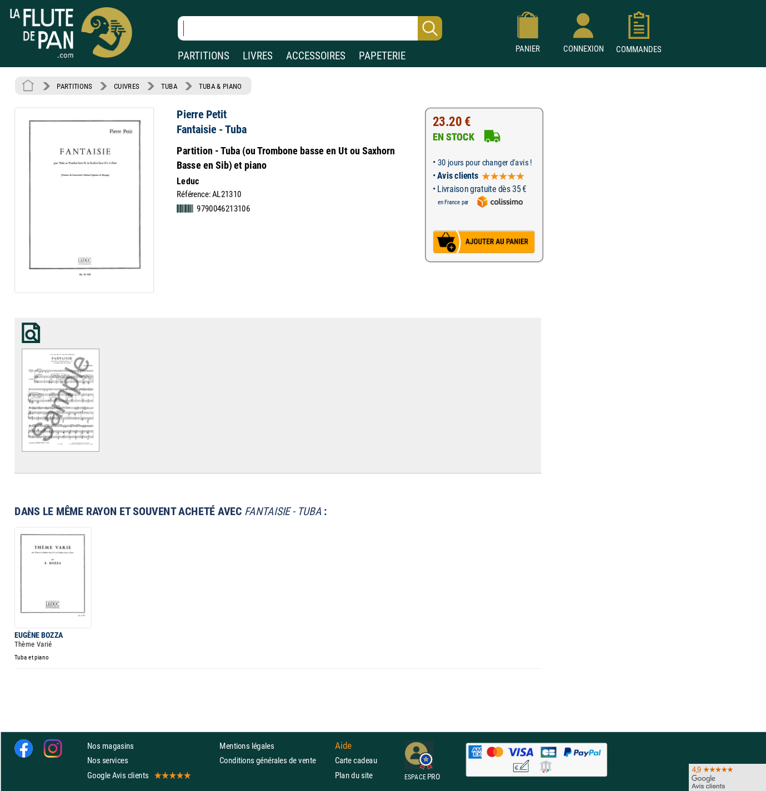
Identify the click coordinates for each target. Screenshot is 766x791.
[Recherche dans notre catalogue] (310, 28)
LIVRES (258, 55)
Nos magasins (110, 745)
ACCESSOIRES (316, 55)
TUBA (169, 86)
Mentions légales (246, 745)
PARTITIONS (203, 55)
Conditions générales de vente (274, 760)
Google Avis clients (138, 774)
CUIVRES (126, 86)
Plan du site (354, 774)
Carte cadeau (356, 760)
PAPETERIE (382, 55)
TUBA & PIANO (220, 86)
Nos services (107, 760)
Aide (343, 745)
